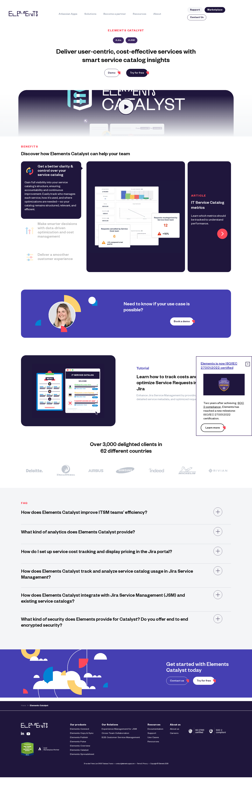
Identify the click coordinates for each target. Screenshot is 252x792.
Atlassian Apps (68, 14)
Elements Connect (79, 729)
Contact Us (197, 17)
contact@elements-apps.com (125, 764)
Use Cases (153, 737)
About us (175, 725)
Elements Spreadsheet (82, 754)
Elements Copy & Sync (81, 733)
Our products (78, 725)
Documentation (155, 729)
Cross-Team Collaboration (115, 733)
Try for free (137, 73)
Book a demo (182, 321)
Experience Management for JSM (119, 729)
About (157, 14)
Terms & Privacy (142, 764)
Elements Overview (80, 746)
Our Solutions (110, 725)
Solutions (90, 14)
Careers (174, 733)
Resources (139, 14)
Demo (111, 73)
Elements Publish (79, 737)
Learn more (212, 428)
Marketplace (214, 10)
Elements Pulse (78, 742)
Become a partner (114, 14)
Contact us (177, 681)
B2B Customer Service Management (121, 737)
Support (195, 10)
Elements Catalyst (79, 750)
